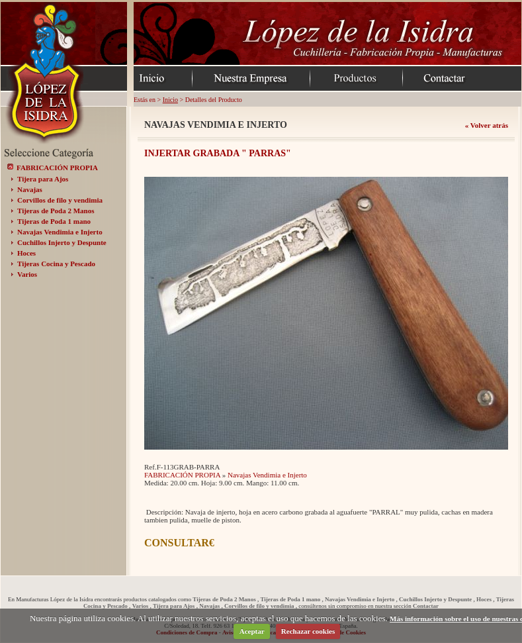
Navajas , (211, 606)
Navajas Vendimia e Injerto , (361, 599)
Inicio (170, 99)
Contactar (426, 606)
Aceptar (252, 631)
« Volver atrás (486, 125)
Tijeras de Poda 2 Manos (56, 211)
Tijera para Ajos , (175, 606)
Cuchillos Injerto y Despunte (62, 242)
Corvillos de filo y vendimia (60, 200)
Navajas (29, 189)
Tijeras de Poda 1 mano (54, 221)
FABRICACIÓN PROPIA (57, 168)
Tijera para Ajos (42, 179)
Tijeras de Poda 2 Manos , (226, 599)
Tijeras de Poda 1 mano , (291, 599)
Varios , (142, 606)
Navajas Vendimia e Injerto (60, 232)
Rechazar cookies (308, 631)
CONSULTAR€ (179, 542)
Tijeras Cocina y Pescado (56, 264)
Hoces (26, 253)
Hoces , (485, 599)
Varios (27, 274)
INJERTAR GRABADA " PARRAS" (217, 153)
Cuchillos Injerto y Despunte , (437, 599)
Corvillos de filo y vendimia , (260, 606)
